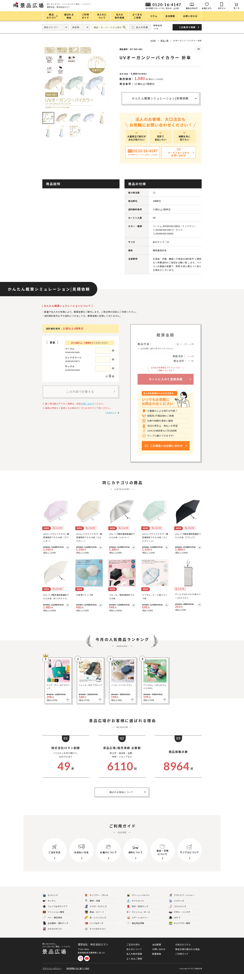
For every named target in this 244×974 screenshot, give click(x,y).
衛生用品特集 (135, 923)
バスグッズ (176, 901)
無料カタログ (192, 8)
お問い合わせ (87, 403)
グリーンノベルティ (138, 895)
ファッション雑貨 (53, 912)
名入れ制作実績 (134, 953)
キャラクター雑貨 (179, 923)
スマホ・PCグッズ (96, 906)
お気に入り (207, 8)
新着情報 (156, 953)
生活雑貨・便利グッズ (55, 923)
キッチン (49, 901)
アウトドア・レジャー (181, 895)
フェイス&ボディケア (55, 906)
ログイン (222, 8)
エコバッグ (50, 895)
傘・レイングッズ (95, 917)
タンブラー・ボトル (96, 895)
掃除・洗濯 (92, 901)
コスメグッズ (177, 906)
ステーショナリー (137, 917)
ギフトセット (135, 901)
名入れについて (134, 949)
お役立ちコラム (183, 944)
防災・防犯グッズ (137, 906)
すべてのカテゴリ (95, 929)
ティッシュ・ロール (138, 912)
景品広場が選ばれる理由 (187, 949)
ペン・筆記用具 (52, 917)
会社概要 (156, 944)
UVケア (175, 917)
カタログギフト (52, 929)
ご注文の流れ (133, 944)
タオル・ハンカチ (179, 912)
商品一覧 (164, 40)
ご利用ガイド (111, 412)
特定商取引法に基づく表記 (77, 968)
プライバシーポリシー (51, 968)
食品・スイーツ (94, 912)
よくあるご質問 (134, 958)
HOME (153, 40)
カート (236, 8)
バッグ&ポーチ (94, 923)
